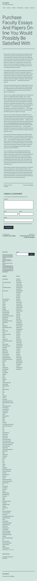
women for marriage (6, 531)
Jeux (3, 390)
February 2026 (19, 282)
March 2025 (18, 300)
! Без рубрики (5, 279)
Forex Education (5, 369)
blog (3, 324)
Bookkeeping (4, 325)
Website (5, 217)
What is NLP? (5, 526)
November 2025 (19, 287)
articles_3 (4, 307)
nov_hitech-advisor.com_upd (7, 424)
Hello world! (4, 558)
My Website (5, 3)
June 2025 (18, 295)
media (3, 414)
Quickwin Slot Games (6, 471)
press (3, 462)
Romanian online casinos (7, 481)
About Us (27, 7)
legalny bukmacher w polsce (7, 402)
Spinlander (4, 502)
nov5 (3, 429)
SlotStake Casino (5, 492)
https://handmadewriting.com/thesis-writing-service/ (19, 123)
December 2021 (19, 360)
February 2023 (19, 340)
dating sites (4, 347)
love (3, 404)
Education (4, 360)
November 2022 (19, 345)
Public (3, 466)
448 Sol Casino (5, 290)
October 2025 (18, 289)
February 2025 (19, 302)
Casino (3, 332)
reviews (3, 477)
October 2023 (18, 327)
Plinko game (4, 456)
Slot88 (3, 491)
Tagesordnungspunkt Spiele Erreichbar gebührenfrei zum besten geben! (7, 270)
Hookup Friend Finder (6, 382)
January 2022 (18, 359)
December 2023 (19, 324)
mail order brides (5, 409)
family (3, 364)
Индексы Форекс (5, 541)
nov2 (3, 427)
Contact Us (32, 7)
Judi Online (4, 395)
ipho (3, 387)
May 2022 (18, 352)
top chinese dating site (6, 511)
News (3, 419)
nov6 (3, 431)
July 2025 (18, 294)
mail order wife (5, 410)
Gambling (4, 374)
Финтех (3, 546)
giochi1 (3, 377)
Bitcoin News (4, 322)
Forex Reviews (5, 372)
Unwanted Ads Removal (7, 522)
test (3, 509)
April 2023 (18, 337)
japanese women (5, 389)
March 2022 (18, 355)
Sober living (4, 496)
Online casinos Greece (6, 441)
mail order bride (5, 407)
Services (9, 7)
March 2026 (18, 280)
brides (3, 329)
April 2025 (18, 299)
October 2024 (18, 309)
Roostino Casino (5, 482)
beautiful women (5, 310)
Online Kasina (5, 447)
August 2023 (18, 330)
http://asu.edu (15, 146)
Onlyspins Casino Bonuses (7, 449)
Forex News (4, 370)
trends (3, 519)
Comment (6, 199)
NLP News (4, 422)
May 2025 (18, 297)
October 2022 (18, 347)
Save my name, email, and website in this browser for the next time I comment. (18, 223)
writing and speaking (6, 532)
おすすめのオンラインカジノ (8, 549)
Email (20, 211)
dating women (5, 352)
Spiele (3, 499)
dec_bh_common (5, 354)
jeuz (3, 394)
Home (4, 7)
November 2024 (19, 307)
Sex (3, 484)
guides (3, 380)
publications (4, 467)
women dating (5, 529)
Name (5, 211)
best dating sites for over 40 (7, 315)
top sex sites (4, 514)
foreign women (5, 367)
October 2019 (18, 369)
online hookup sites (6, 446)
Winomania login (5, 527)
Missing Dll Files (5, 415)
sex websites (4, 487)
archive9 (4, 304)
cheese (3, 337)
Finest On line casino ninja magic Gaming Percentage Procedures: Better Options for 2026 (7, 256)
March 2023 (18, 339)
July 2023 (18, 332)
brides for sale (5, 330)
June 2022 (18, 350)
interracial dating (5, 385)
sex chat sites (5, 486)
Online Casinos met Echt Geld (8, 442)
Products (14, 7)
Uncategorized (30, 185)
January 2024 (18, 322)
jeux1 (3, 392)
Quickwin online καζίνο (6, 469)
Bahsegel (4, 309)
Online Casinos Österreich (7, 444)
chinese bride (5, 339)
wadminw (6, 186)
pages (3, 452)
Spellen (3, 497)
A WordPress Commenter (7, 556)
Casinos (4, 335)
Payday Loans (5, 454)
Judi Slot (4, 397)
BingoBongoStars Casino (7, 320)
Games (3, 375)
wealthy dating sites (6, 524)
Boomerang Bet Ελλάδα (7, 327)
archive (3, 302)
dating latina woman (6, 345)
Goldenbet (4, 379)
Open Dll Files (5, 451)
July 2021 (18, 365)
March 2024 (18, 319)
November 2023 (19, 325)
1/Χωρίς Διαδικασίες (6, 282)
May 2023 (18, 335)
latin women (4, 399)
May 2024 (18, 315)
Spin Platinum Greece (6, 501)
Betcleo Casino (5, 317)
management (5, 412)
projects (4, 464)
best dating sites (5, 314)
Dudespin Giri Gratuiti (6, 357)
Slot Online (4, 489)
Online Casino (5, 434)
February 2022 (19, 357)
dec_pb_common (5, 355)
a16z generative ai (5, 299)
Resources (4, 476)
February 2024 (19, 320)
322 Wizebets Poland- (6, 287)
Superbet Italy (5, 507)
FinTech (3, 365)
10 (2, 284)
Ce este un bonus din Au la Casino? (7, 264)
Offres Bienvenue (5, 432)
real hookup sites (5, 474)
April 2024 (18, 317)
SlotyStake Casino (5, 494)
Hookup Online (5, 384)
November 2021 (19, 362)
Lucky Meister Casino (6, 405)
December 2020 (19, 367)
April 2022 (18, 354)
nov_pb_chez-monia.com (7, 425)
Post (3, 459)
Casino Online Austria (6, 334)
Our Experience (20, 7)
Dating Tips (4, 349)
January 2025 (18, 304)
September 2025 (19, 290)
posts (3, 461)
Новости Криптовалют (7, 542)
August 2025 (18, 292)
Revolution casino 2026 (6, 479)
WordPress (12, 576)
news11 (3, 420)
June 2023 (18, 334)
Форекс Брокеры (5, 547)
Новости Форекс (5, 544)
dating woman (5, 350)
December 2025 (19, 285)
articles (3, 305)
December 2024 (19, 305)
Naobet (3, 417)
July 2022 (18, 349)
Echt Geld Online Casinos (7, 359)
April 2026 (18, 279)
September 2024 (19, 310)
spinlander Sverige (5, 504)
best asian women (5, 312)
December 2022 (19, 344)
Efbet (3, 362)
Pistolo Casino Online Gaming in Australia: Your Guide (7, 260)
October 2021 (18, 364)
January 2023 (18, 342)
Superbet (4, 506)
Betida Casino (5, 319)
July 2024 (18, 312)
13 (2, 285)
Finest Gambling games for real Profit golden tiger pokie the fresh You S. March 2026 (7, 267)
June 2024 (18, 314)
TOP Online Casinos (6, 512)
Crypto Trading (5, 344)
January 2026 (18, 284)
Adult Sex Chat (5, 300)
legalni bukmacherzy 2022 (7, 400)
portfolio (4, 457)
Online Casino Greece (6, 439)
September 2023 (19, 329)
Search (17, 252)
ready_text (4, 472)
